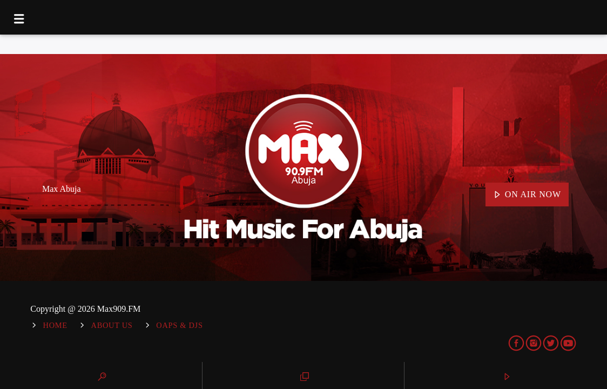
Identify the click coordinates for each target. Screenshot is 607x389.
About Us (112, 325)
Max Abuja (61, 188)
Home (55, 325)
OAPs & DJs (179, 325)
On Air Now (527, 195)
